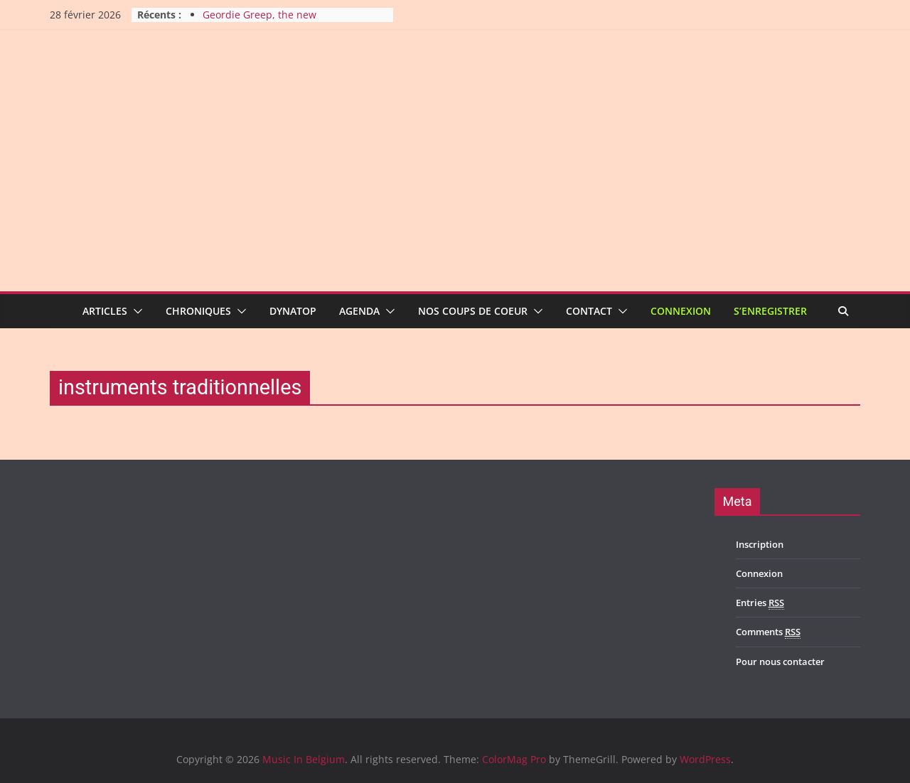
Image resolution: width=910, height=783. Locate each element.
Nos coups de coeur (473, 311)
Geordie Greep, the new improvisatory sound (259, 22)
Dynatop (292, 311)
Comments (768, 632)
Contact (589, 311)
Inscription (759, 544)
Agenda (359, 311)
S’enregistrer (770, 311)
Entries (760, 603)
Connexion (681, 311)
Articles (104, 311)
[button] (135, 311)
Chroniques (198, 311)
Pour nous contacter (780, 661)
